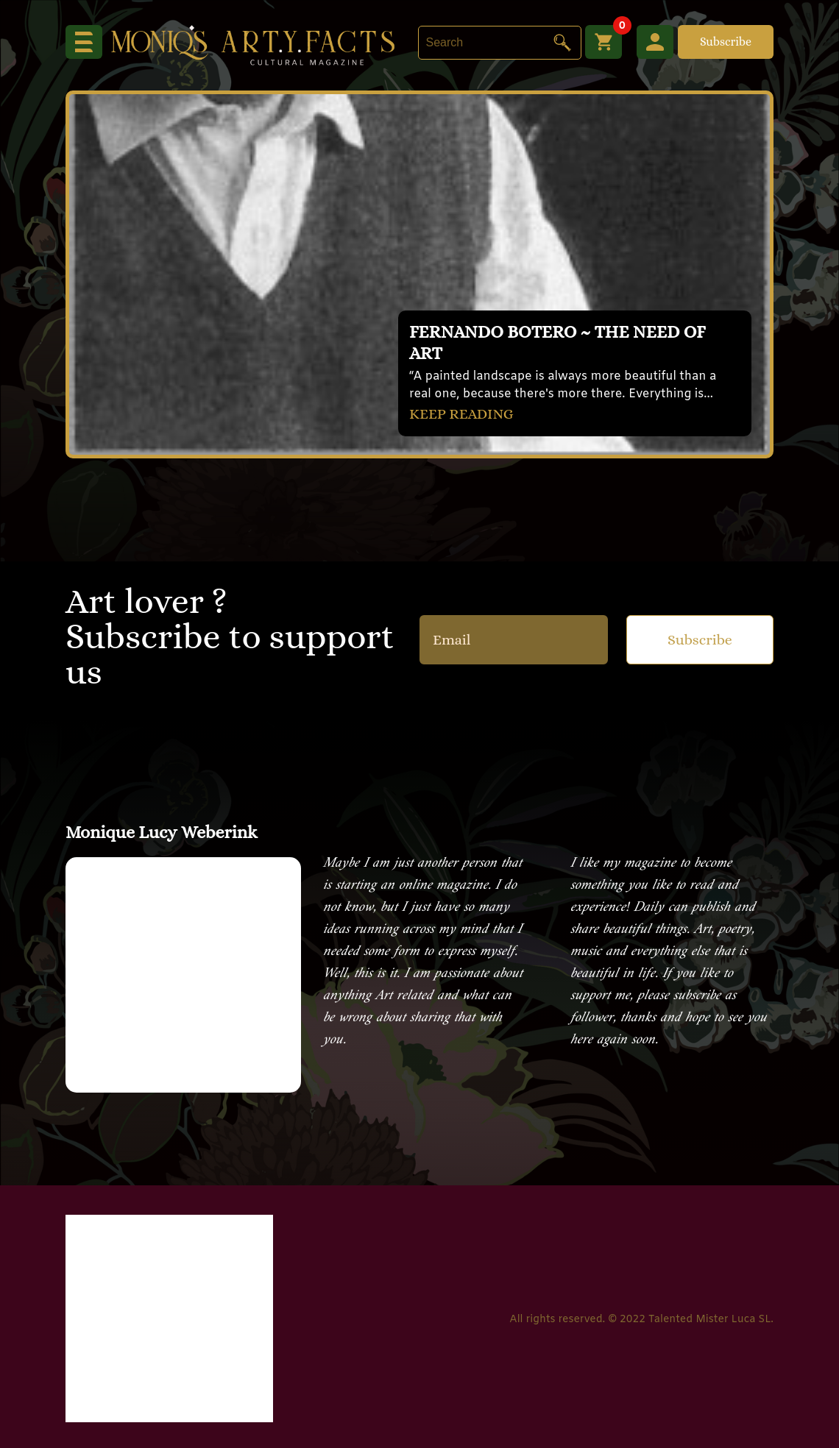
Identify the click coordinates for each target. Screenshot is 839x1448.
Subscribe (725, 42)
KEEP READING (461, 413)
